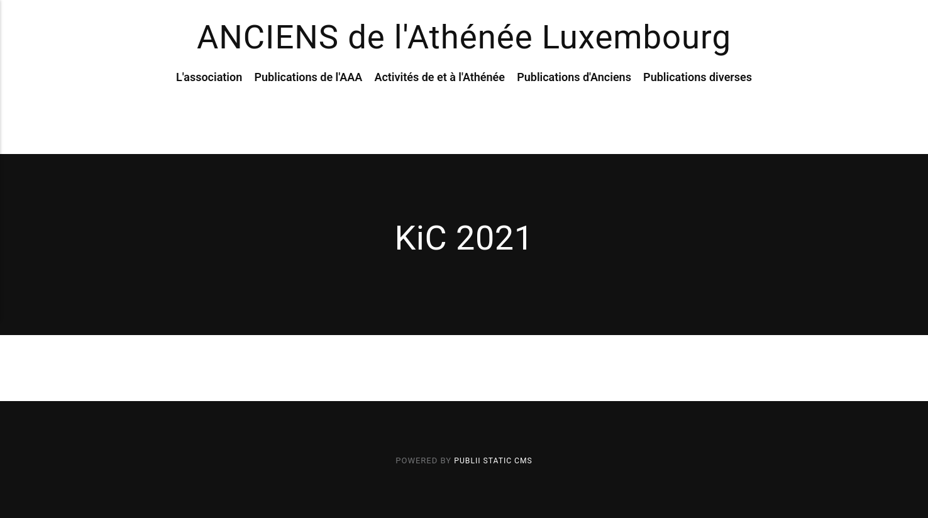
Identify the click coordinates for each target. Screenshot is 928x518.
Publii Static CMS (492, 460)
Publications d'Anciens (574, 106)
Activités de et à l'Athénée (439, 106)
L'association (209, 106)
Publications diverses (697, 106)
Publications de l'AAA (308, 106)
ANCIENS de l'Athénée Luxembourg (464, 53)
